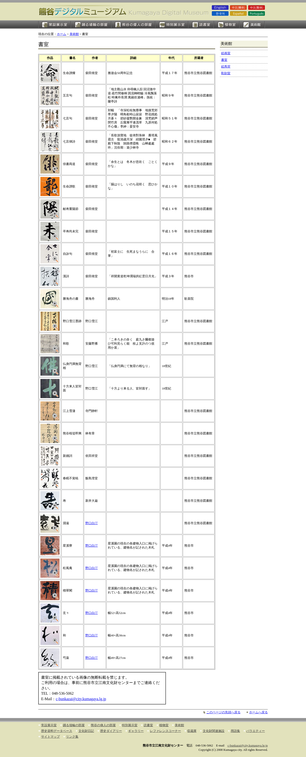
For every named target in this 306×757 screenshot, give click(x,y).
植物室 (226, 24)
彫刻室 (225, 73)
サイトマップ (50, 736)
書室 (224, 60)
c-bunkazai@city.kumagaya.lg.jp (81, 699)
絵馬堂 (225, 66)
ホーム (61, 34)
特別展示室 (171, 24)
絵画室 (252, 24)
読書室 (201, 24)
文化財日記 (86, 731)
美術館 (74, 34)
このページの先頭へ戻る (223, 712)
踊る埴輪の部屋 (91, 24)
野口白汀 (91, 523)
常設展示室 (54, 24)
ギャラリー (136, 731)
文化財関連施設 (213, 731)
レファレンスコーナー (165, 731)
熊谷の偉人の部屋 (133, 24)
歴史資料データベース (56, 731)
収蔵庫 (192, 731)
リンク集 (72, 736)
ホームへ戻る (258, 712)
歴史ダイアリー (111, 731)
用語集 (235, 731)
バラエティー (255, 731)
